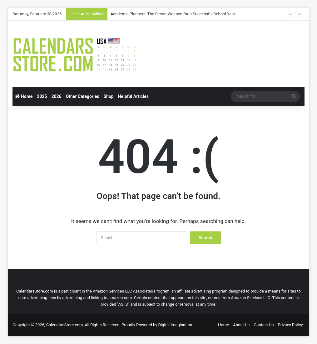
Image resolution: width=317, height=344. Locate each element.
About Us (241, 324)
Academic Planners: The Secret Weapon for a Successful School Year (173, 14)
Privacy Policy (290, 324)
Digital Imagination (175, 324)
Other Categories (82, 96)
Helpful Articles (133, 96)
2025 (42, 96)
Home (23, 96)
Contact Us (264, 324)
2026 (56, 96)
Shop (108, 96)
